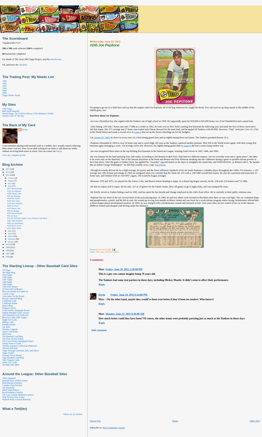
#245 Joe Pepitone (14, 191)
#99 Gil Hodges (13, 211)
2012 (8, 172)
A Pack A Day (8, 294)
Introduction (55, 59)
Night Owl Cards (9, 320)
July (10, 183)
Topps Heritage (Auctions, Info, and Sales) (20, 350)
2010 (8, 244)
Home (175, 421)
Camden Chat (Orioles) (12, 385)
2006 (8, 257)
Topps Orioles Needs (11, 95)
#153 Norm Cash (13, 208)
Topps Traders (8, 353)
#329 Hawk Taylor (14, 226)
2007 (8, 254)
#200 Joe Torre (13, 206)
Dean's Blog (7, 306)
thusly (58, 151)
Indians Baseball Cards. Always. (16, 313)
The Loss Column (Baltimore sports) (17, 395)
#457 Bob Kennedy (14, 189)
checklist (23, 64)
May (10, 231)
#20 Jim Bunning (13, 196)
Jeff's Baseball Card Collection (15, 315)
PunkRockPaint (8, 324)
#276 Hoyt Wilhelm (14, 203)
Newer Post (95, 421)
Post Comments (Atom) (114, 427)
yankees (116, 252)
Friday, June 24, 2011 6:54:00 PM (129, 294)
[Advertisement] (132, 433)
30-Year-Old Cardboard (12, 289)
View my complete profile (14, 155)
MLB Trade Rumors (10, 390)
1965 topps (100, 252)
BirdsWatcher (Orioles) (12, 383)
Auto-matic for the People (13, 296)
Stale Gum (6, 334)
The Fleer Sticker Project (12, 339)
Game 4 (137, 132)
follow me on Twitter (72, 414)
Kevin (102, 294)
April (10, 233)
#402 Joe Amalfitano (15, 223)
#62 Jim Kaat (12, 216)
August (11, 181)
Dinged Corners (9, 308)
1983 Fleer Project (10, 287)
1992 (4, 83)
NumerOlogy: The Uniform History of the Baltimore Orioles (28, 113)
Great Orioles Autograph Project (16, 310)
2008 (4, 91)
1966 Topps (7, 277)
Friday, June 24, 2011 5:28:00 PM (124, 269)
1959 (4, 81)
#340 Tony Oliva (13, 201)
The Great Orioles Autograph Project (18, 341)
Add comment (99, 330)
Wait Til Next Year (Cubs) (13, 397)
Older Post (255, 421)
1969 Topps (7, 284)
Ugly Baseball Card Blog (13, 358)
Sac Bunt (6, 327)
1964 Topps (7, 275)
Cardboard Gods (9, 301)
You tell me (160, 165)
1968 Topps (7, 282)
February (12, 239)
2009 (4, 93)
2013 (8, 169)
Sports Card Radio (10, 332)
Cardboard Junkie (9, 303)
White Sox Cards (9, 362)
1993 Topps (7, 109)
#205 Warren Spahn (14, 213)
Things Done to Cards (11, 343)
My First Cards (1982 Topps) (14, 317)
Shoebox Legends (9, 329)
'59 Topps (6, 270)
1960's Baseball (9, 378)
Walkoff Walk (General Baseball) (16, 399)
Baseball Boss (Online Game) (14, 381)
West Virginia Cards (10, 360)
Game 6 (187, 145)
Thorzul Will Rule (10, 348)
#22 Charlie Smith (14, 228)
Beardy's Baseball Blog (12, 298)
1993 (4, 86)
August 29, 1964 (101, 137)
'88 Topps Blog (8, 272)
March (11, 236)
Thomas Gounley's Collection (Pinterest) (19, 346)
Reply (102, 284)
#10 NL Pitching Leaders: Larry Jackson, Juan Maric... (28, 218)
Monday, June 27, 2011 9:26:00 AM (125, 313)
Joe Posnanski (8, 388)
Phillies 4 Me (8, 322)
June (10, 186)
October (11, 178)
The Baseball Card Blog (12, 336)
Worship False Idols (10, 365)
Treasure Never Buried (12, 355)
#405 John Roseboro (15, 221)
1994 (4, 88)
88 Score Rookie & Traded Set (15, 291)
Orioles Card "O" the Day (13, 116)
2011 (8, 175)
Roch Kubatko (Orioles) (12, 392)
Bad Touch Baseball (10, 111)
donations (108, 252)
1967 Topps (7, 280)
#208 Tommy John (14, 193)
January (11, 242)
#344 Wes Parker (13, 198)
